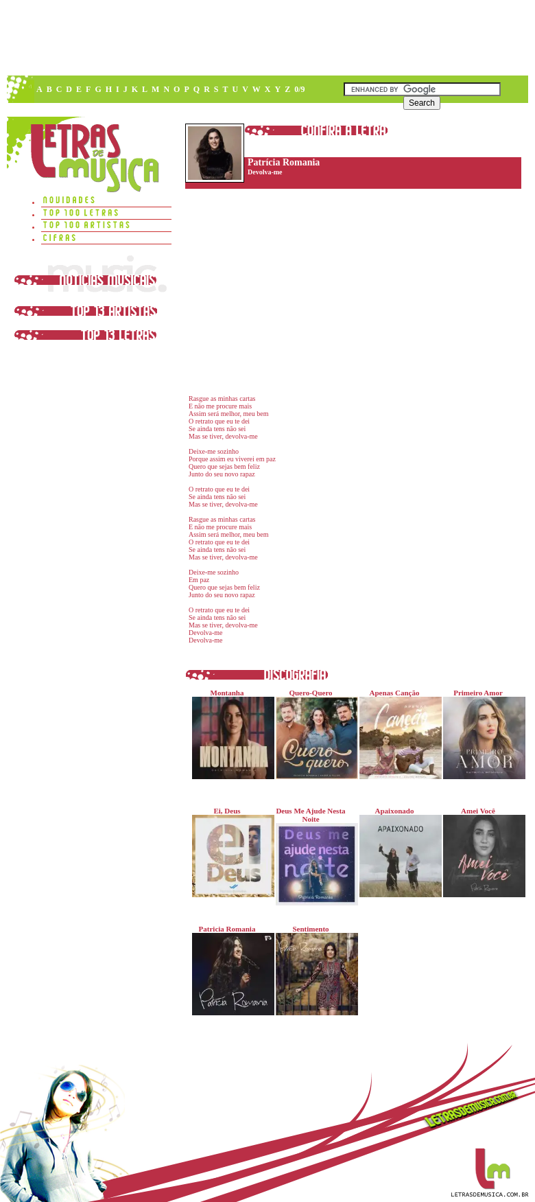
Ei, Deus (230, 852)
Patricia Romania (230, 970)
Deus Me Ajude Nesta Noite (314, 856)
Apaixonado (397, 852)
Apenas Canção (397, 734)
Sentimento (314, 970)
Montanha (230, 734)
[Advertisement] (208, 103)
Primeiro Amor (481, 734)
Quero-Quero (314, 734)
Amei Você (481, 852)
